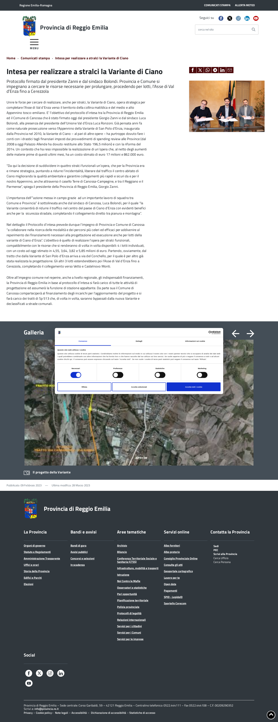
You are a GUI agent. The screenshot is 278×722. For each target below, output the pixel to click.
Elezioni (28, 584)
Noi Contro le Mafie (128, 581)
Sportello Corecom (175, 603)
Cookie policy (44, 713)
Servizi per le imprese (130, 639)
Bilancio (122, 552)
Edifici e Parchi (33, 578)
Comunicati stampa (35, 58)
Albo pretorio (172, 552)
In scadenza (78, 565)
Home (11, 58)
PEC (215, 550)
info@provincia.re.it (46, 708)
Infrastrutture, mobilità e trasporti (137, 568)
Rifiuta (84, 387)
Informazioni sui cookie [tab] (195, 341)
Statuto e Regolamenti (37, 552)
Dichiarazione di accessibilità (108, 713)
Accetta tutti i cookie (193, 387)
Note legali (61, 713)
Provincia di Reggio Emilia (74, 27)
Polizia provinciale (128, 607)
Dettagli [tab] (139, 341)
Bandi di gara (78, 545)
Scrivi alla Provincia (225, 554)
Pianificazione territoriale (132, 600)
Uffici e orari (31, 565)
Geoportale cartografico (178, 571)
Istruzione (123, 575)
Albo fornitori (172, 545)
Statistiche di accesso (142, 713)
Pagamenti (170, 590)
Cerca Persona (222, 562)
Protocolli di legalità (129, 613)
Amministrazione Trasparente (42, 558)
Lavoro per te (172, 578)
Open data (170, 584)
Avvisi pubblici (79, 552)
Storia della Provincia (37, 571)
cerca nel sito (206, 29)
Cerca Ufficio (220, 558)
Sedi (216, 546)
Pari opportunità (127, 594)
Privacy (28, 713)
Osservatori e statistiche (132, 587)
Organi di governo (34, 545)
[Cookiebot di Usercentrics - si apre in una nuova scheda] (204, 332)
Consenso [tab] (83, 341)
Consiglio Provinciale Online (181, 558)
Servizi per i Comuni (129, 632)
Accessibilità (79, 713)
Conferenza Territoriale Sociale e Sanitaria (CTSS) (137, 560)
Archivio (122, 545)
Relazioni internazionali (131, 620)
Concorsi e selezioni (82, 558)
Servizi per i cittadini (129, 626)
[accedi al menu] (34, 43)
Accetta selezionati (139, 387)
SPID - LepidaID (173, 597)
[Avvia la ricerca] (253, 29)
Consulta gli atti (173, 565)
